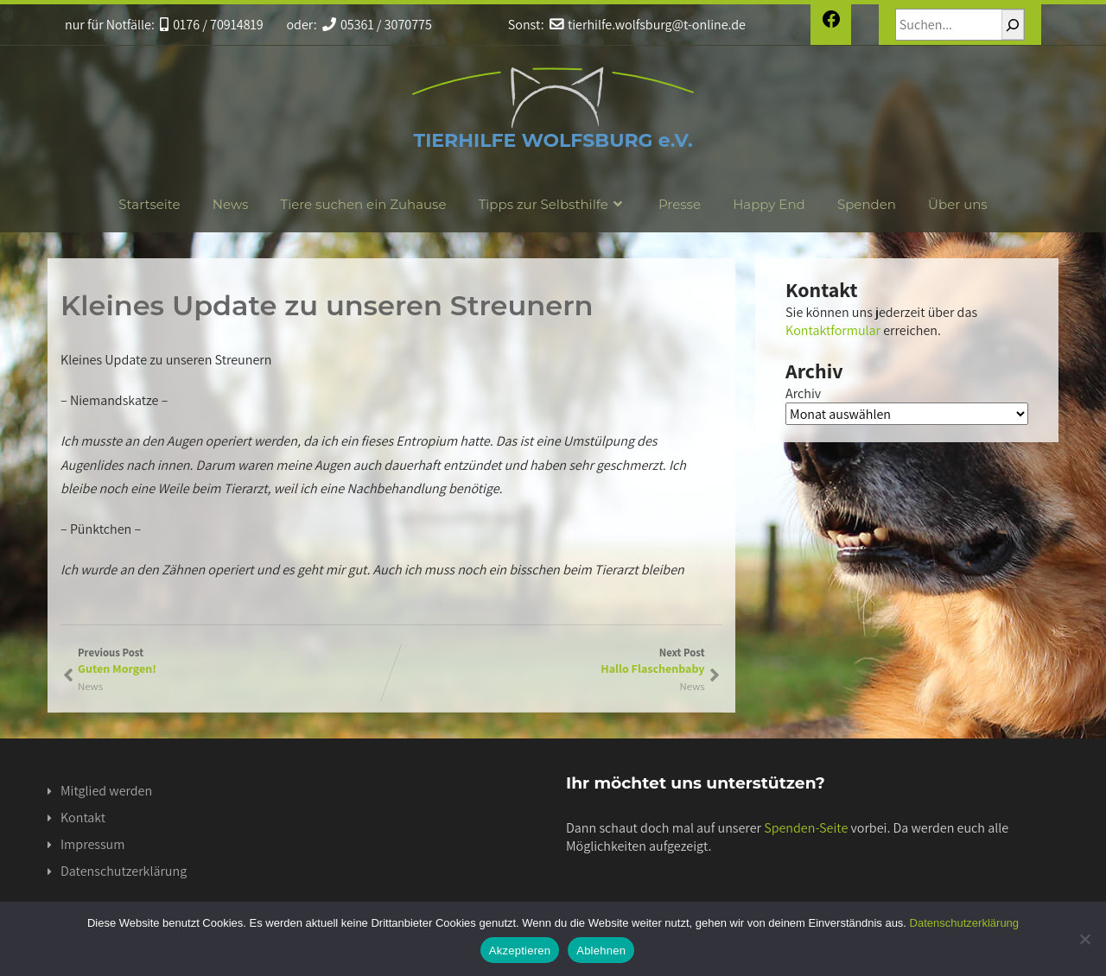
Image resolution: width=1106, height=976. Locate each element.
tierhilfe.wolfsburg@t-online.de (648, 25)
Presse (679, 204)
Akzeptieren (519, 950)
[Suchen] (1012, 25)
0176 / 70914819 (212, 25)
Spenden (866, 204)
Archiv (803, 393)
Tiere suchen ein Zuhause (364, 204)
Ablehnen (601, 950)
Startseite (149, 204)
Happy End (769, 204)
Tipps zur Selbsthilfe (552, 204)
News (231, 204)
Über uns (958, 204)
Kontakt (82, 817)
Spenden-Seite (806, 828)
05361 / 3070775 (377, 25)
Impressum (92, 844)
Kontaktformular (832, 330)
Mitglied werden (106, 791)
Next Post (548, 660)
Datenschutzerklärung (123, 871)
